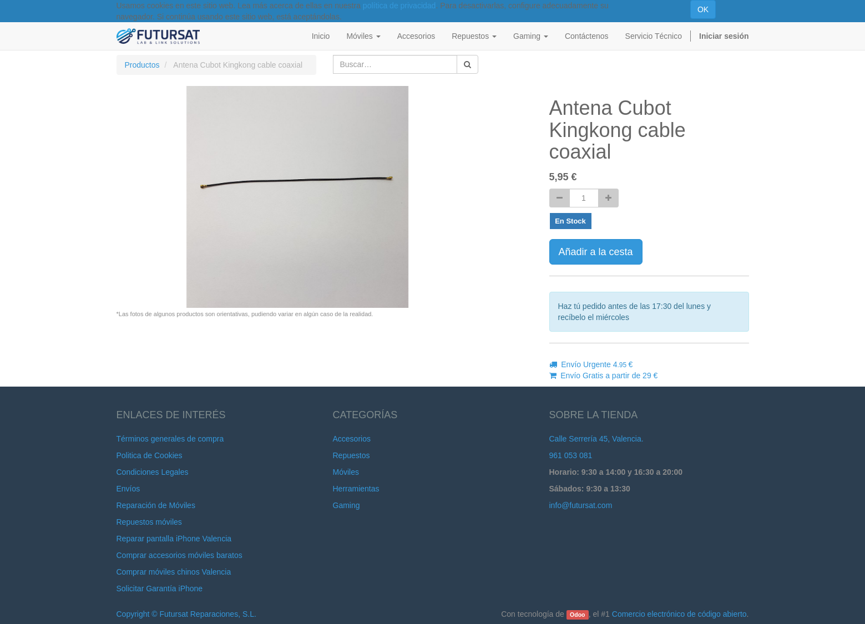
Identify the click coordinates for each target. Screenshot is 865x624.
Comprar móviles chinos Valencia (174, 571)
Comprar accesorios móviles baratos (179, 555)
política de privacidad (399, 5)
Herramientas (356, 488)
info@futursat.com (581, 505)
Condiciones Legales (153, 472)
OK (703, 9)
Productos (142, 64)
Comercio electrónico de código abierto (679, 614)
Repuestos (351, 455)
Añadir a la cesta (596, 251)
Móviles (346, 472)
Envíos (128, 488)
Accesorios (352, 438)
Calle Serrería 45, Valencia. (596, 438)
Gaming (346, 505)
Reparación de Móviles (156, 505)
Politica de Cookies (150, 455)
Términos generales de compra (170, 438)
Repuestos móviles (149, 522)
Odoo (577, 614)
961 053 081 (571, 455)
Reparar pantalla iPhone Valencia (174, 538)
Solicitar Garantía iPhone (160, 588)
